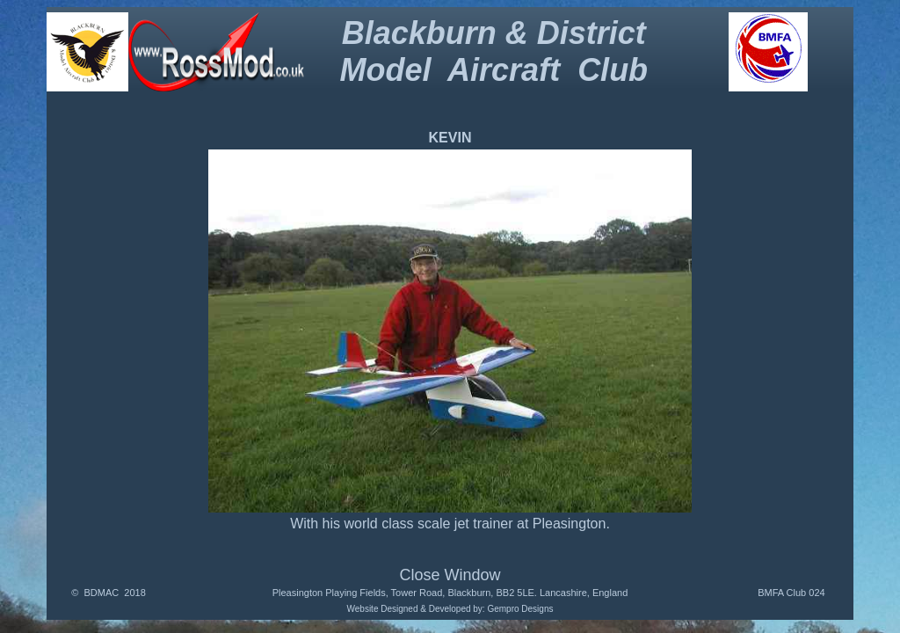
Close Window (449, 575)
